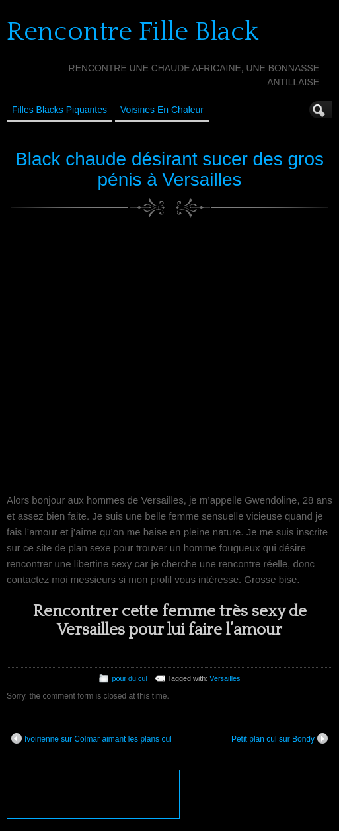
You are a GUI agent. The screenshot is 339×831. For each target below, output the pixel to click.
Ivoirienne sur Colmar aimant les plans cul (91, 738)
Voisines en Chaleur (162, 109)
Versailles (224, 678)
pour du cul (129, 678)
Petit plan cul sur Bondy (279, 738)
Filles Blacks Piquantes (59, 109)
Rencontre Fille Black (132, 31)
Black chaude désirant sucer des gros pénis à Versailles (169, 169)
